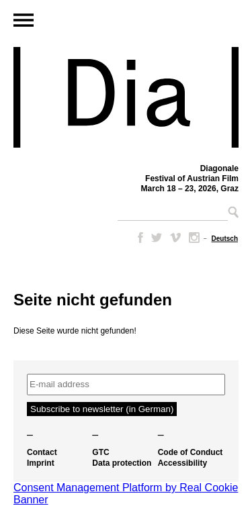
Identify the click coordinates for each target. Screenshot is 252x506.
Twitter (156, 237)
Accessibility (182, 463)
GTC (100, 452)
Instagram (194, 237)
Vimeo (175, 237)
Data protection (121, 463)
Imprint (40, 463)
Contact (42, 452)
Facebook (137, 237)
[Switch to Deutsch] (225, 239)
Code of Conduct (190, 452)
